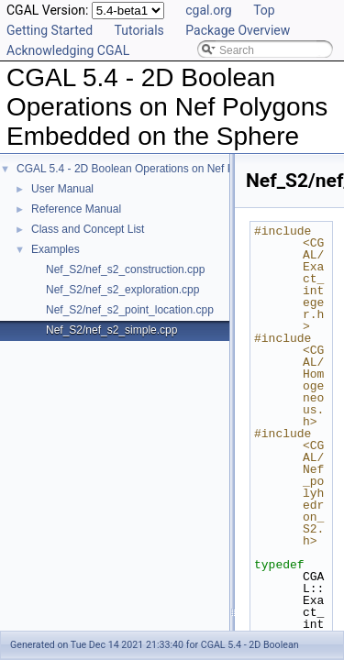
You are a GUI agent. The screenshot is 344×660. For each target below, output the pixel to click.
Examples (55, 249)
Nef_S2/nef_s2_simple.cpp (111, 330)
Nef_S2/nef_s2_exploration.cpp (122, 289)
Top (264, 10)
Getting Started (49, 30)
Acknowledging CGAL (67, 50)
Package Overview (237, 30)
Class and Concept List (87, 229)
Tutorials (139, 30)
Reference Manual (76, 209)
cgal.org (208, 10)
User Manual (62, 188)
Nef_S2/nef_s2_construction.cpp (125, 269)
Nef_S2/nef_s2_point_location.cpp (130, 309)
